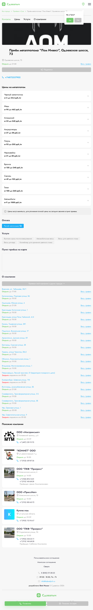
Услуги (27, 19)
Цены (17, 19)
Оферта (46, 566)
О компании (40, 19)
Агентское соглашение (46, 562)
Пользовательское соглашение (46, 558)
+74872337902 (12, 77)
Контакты (6, 19)
